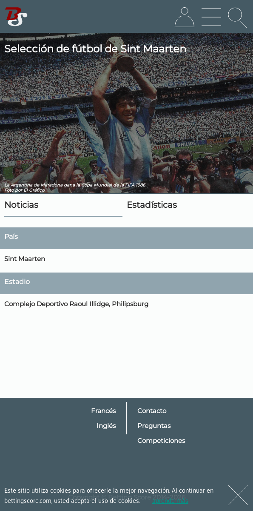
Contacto (151, 411)
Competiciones (161, 440)
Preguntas (154, 426)
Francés (103, 411)
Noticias (21, 205)
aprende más (170, 500)
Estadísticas (152, 205)
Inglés (106, 426)
